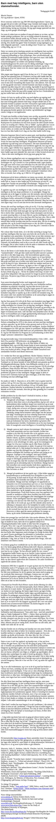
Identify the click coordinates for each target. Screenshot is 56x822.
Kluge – (33, 788)
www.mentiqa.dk (7, 799)
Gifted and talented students (29, 776)
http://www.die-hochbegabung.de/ (13, 812)
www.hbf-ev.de (6, 803)
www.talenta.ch (6, 797)
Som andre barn (22, 786)
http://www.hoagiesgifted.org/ (12, 818)
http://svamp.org (20, 738)
